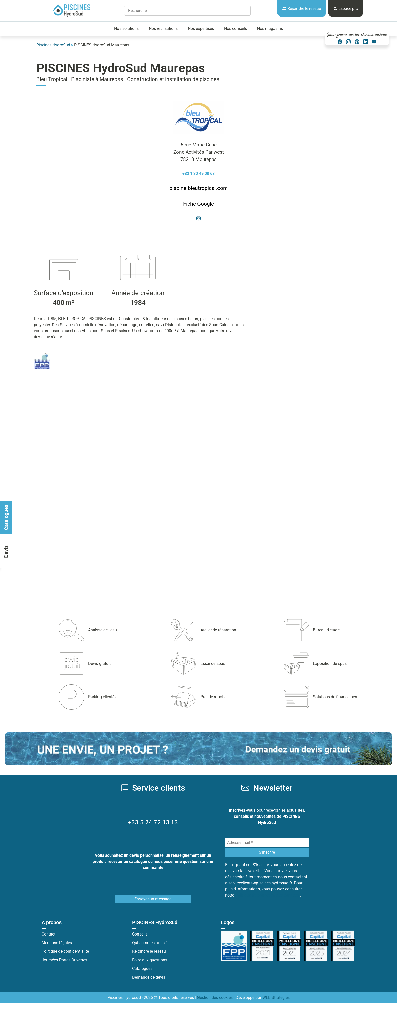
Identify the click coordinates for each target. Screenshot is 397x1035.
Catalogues (142, 968)
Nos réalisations (163, 28)
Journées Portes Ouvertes (64, 960)
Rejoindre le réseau (301, 8)
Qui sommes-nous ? (150, 942)
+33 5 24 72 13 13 (153, 822)
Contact (48, 934)
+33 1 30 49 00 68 (198, 173)
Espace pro (345, 8)
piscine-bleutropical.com (198, 188)
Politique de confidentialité (65, 951)
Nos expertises (201, 28)
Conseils (139, 934)
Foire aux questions (149, 960)
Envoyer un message (152, 899)
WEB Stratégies (276, 997)
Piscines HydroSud (53, 45)
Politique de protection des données (267, 895)
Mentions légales (57, 942)
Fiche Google (198, 204)
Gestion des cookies (215, 997)
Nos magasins (270, 28)
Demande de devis (148, 977)
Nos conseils (235, 28)
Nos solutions (126, 28)
